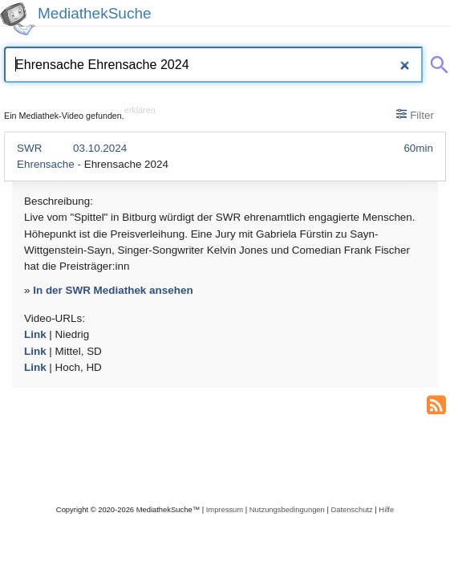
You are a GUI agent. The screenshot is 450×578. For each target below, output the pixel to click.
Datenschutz (351, 509)
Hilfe (386, 509)
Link (35, 334)
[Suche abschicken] (436, 61)
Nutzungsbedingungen (287, 509)
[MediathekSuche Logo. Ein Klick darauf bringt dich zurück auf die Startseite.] (17, 18)
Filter (415, 114)
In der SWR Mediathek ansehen (113, 290)
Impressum (224, 509)
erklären (140, 110)
